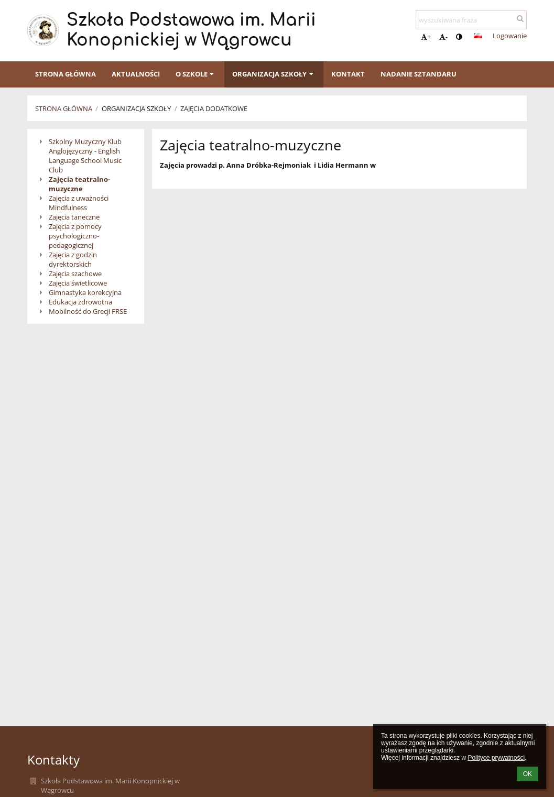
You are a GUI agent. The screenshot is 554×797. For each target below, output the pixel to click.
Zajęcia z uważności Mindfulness (78, 202)
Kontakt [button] (348, 74)
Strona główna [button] (65, 74)
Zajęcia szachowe (75, 273)
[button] (478, 35)
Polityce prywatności (496, 757)
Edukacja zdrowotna (80, 302)
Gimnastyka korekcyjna (85, 292)
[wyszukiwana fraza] (471, 19)
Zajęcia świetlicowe (78, 283)
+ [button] (426, 36)
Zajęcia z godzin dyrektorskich (73, 259)
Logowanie (510, 35)
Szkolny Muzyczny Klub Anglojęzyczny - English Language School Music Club (85, 155)
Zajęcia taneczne (74, 217)
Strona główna (63, 108)
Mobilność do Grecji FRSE (88, 311)
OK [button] (527, 774)
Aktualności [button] (136, 74)
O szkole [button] (196, 74)
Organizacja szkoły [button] (274, 74)
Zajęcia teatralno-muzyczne (79, 183)
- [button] (443, 36)
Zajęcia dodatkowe (213, 108)
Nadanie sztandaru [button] (419, 74)
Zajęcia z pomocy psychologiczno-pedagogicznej (75, 236)
